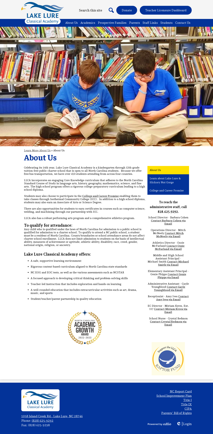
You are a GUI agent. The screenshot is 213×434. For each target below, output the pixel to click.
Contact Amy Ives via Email (172, 298)
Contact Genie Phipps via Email (172, 276)
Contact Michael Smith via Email (173, 263)
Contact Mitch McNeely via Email (170, 235)
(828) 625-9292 (42, 420)
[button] (71, 22)
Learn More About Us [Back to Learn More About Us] (37, 150)
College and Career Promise (100, 196)
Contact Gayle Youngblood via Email (169, 288)
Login (184, 424)
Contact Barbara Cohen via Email (168, 222)
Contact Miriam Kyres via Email (170, 310)
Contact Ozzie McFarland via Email (170, 247)
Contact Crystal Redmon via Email (168, 323)
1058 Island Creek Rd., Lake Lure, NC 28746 (52, 416)
